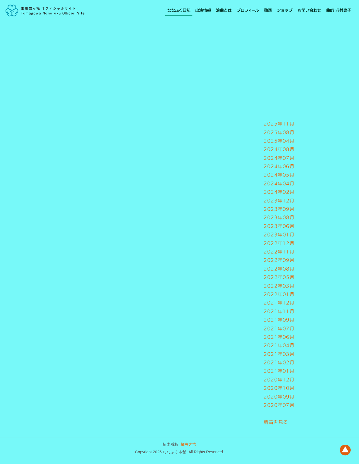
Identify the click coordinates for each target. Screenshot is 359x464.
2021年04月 (279, 345)
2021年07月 (279, 328)
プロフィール (248, 10)
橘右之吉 (188, 444)
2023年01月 (279, 234)
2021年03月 (279, 354)
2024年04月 (279, 183)
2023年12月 (279, 200)
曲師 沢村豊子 (338, 10)
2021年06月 (279, 337)
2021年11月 (279, 311)
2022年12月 (279, 243)
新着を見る (276, 422)
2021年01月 (279, 370)
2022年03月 (279, 285)
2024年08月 (279, 149)
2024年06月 (279, 166)
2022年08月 (279, 268)
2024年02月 (279, 192)
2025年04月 (279, 140)
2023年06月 (279, 226)
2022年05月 (279, 277)
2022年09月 (279, 260)
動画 (268, 10)
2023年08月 (279, 217)
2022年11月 (279, 251)
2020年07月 (279, 405)
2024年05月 (279, 174)
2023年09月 (279, 209)
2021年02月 (279, 362)
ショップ (285, 10)
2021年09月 (279, 319)
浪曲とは (224, 10)
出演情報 (203, 10)
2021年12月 (279, 302)
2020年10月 (279, 388)
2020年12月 (279, 379)
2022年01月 (279, 294)
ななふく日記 (178, 10)
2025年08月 (279, 132)
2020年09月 (279, 396)
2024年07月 (279, 158)
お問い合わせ (309, 10)
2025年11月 (279, 123)
